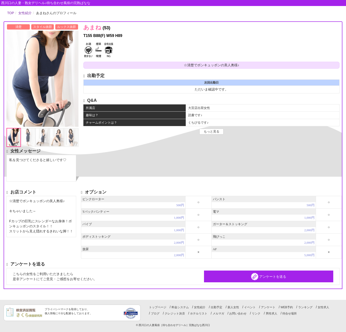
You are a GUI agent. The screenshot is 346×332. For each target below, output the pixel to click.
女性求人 (323, 307)
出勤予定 (216, 307)
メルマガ (218, 313)
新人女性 (233, 307)
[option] (42, 79)
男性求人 (271, 313)
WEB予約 (287, 307)
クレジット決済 (175, 313)
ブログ (155, 313)
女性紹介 (199, 307)
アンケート (268, 307)
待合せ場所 (289, 313)
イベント (250, 307)
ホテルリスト (198, 313)
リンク (256, 313)
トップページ (157, 307)
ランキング (305, 307)
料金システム (180, 307)
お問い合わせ (238, 313)
